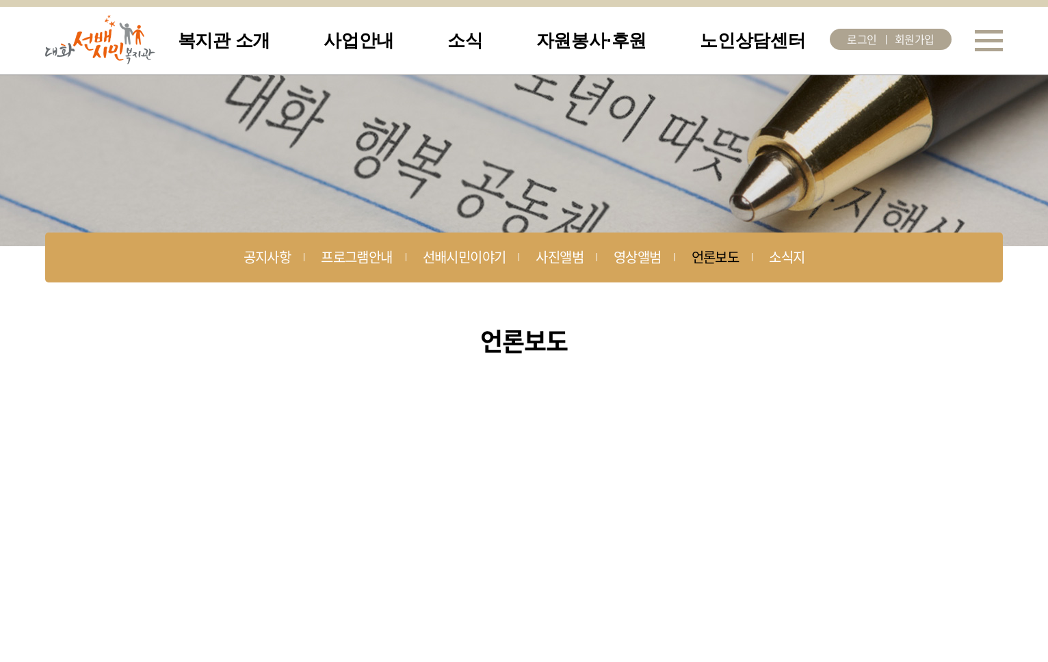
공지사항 (267, 257)
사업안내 (359, 40)
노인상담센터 (752, 40)
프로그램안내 (356, 257)
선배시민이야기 (464, 257)
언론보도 (715, 257)
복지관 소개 (224, 40)
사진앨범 (560, 257)
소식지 (786, 257)
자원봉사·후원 (591, 40)
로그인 (862, 39)
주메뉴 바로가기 (0, 0)
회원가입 (914, 39)
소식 (464, 40)
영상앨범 (637, 257)
